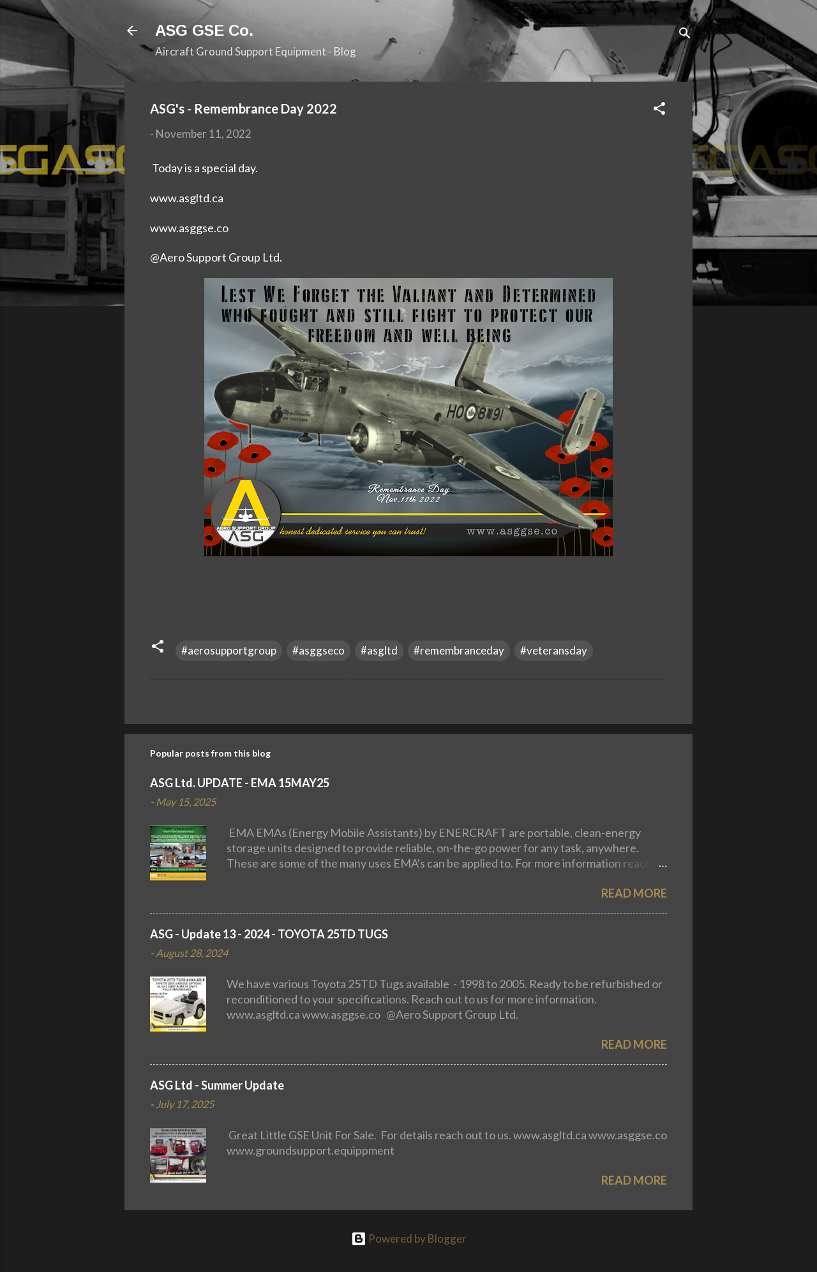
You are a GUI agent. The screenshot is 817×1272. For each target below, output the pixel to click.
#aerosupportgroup (228, 650)
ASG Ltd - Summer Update (217, 1085)
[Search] (685, 34)
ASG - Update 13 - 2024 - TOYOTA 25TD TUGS (269, 934)
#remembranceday (459, 650)
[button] (659, 110)
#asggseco (318, 650)
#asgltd (379, 650)
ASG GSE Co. (204, 30)
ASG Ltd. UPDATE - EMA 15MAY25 (239, 783)
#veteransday (553, 650)
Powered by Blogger (409, 1238)
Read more (634, 893)
